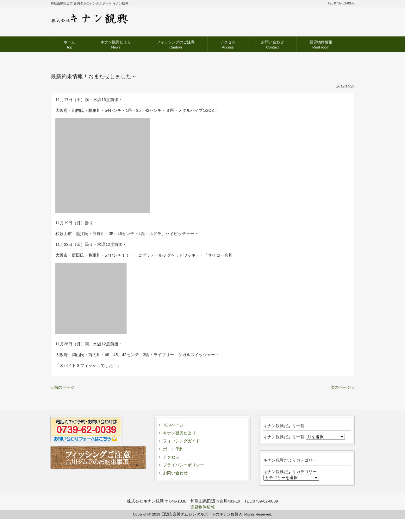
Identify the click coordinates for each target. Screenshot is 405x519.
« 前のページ (63, 387)
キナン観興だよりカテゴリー (290, 471)
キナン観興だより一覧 (283, 436)
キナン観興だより (179, 433)
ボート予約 (173, 449)
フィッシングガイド (181, 441)
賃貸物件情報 (202, 507)
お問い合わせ (175, 473)
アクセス (171, 457)
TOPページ (173, 425)
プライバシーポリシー (183, 465)
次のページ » (342, 387)
